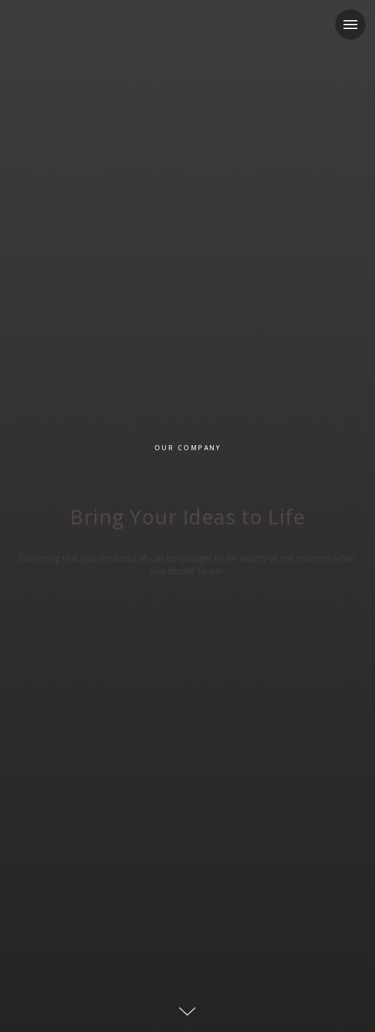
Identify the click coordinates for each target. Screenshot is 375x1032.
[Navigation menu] (350, 24)
